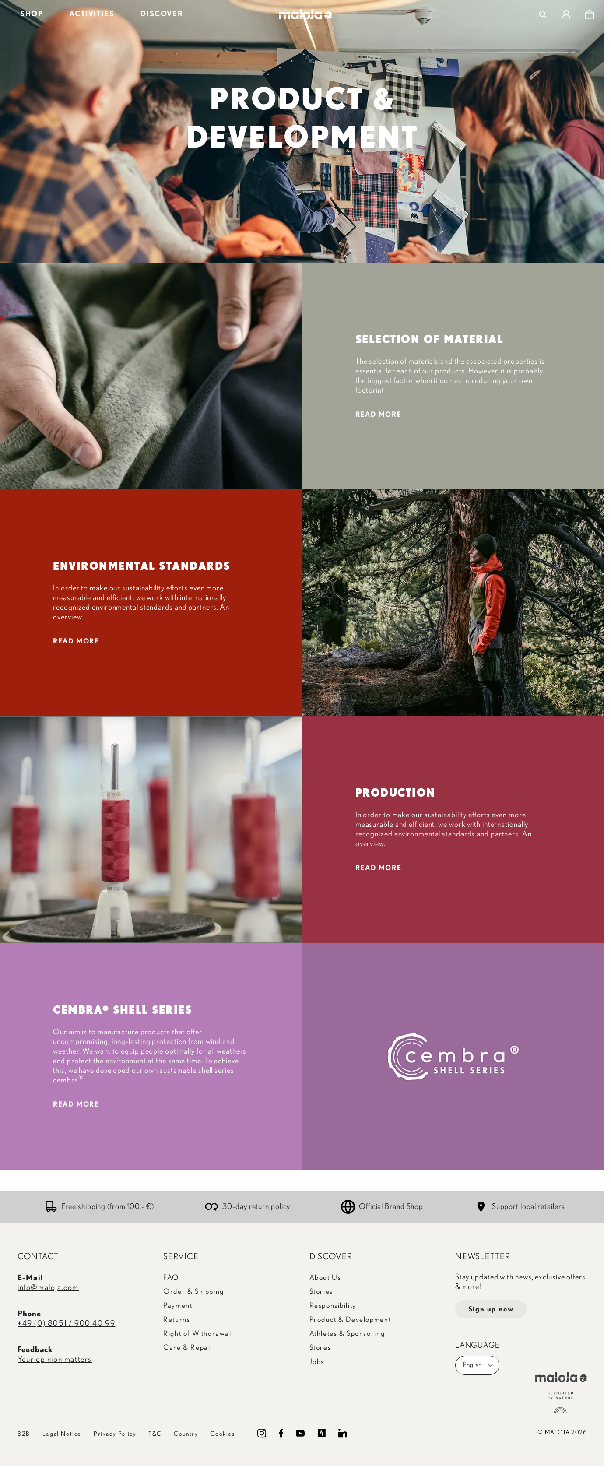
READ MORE (378, 414)
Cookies (222, 1434)
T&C (155, 1434)
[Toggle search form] (543, 14)
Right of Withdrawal (197, 1333)
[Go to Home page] (305, 14)
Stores (320, 1347)
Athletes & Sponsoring (347, 1333)
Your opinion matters (55, 1360)
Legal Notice (61, 1434)
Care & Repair (188, 1347)
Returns (176, 1319)
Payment (177, 1305)
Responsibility (332, 1305)
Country (186, 1434)
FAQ (171, 1277)
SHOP (31, 14)
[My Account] (566, 14)
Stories (321, 1291)
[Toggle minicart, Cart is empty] (589, 14)
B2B (24, 1434)
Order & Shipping (193, 1291)
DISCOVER (161, 14)
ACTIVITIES (91, 14)
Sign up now (491, 1309)
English (478, 1365)
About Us (325, 1277)
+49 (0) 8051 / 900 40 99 (66, 1324)
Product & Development (350, 1319)
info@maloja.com (48, 1288)
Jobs (316, 1361)
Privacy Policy (115, 1434)
